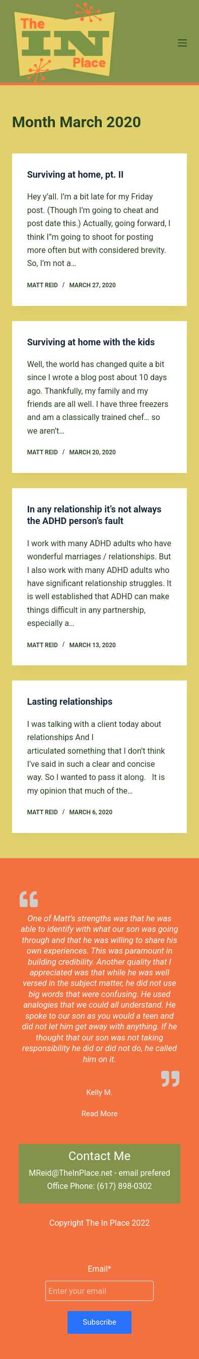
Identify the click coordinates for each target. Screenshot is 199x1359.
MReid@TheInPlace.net (70, 1173)
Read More (99, 1113)
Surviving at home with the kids (91, 342)
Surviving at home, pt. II (75, 174)
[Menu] (182, 42)
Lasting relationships (69, 701)
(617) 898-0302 (124, 1186)
